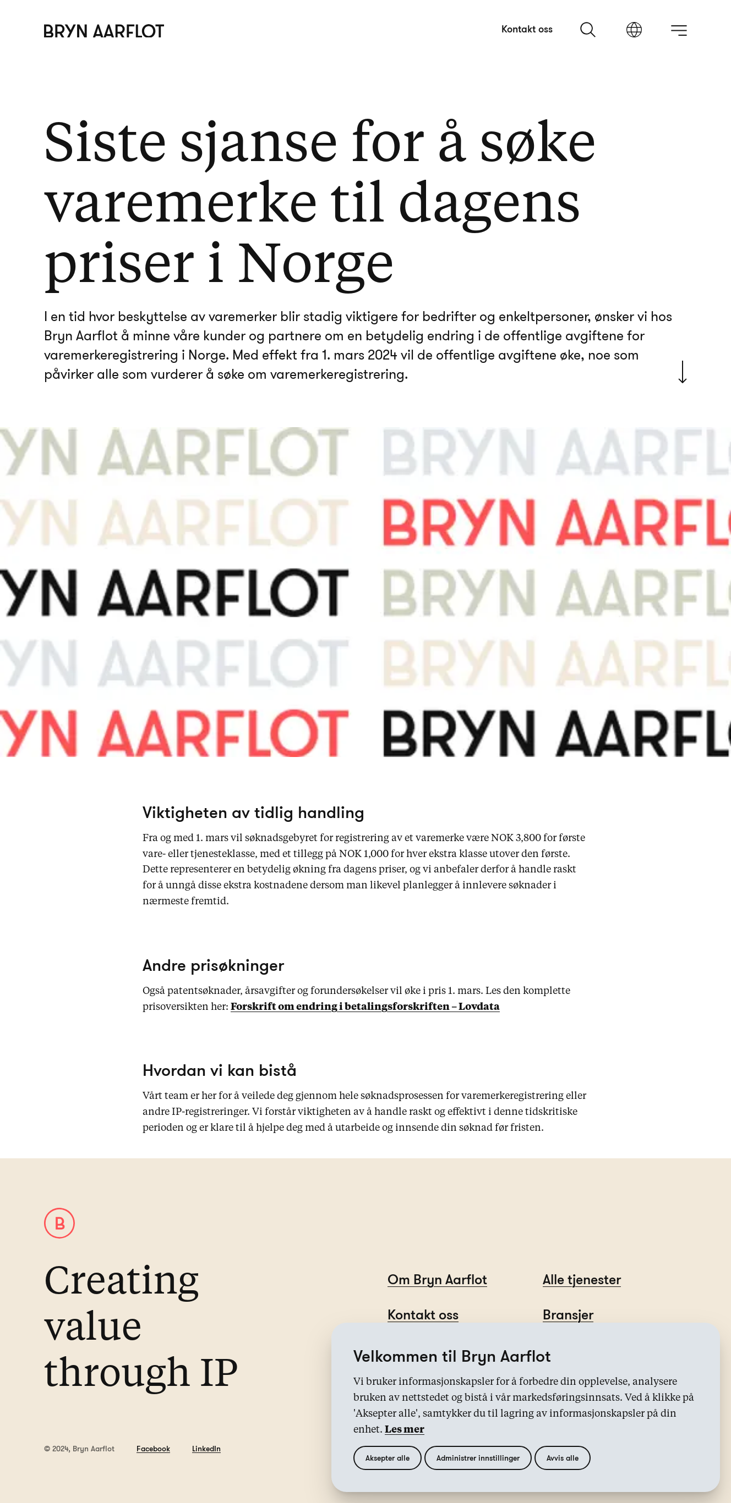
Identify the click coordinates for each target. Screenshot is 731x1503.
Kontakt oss (527, 29)
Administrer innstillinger (478, 1457)
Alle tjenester (582, 1279)
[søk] (589, 29)
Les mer (404, 1430)
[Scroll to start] (682, 372)
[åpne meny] (678, 30)
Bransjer (568, 1314)
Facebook (153, 1448)
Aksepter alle (388, 1457)
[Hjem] (104, 31)
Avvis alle (563, 1457)
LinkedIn (206, 1448)
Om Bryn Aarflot (437, 1279)
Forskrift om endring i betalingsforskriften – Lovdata (365, 1007)
